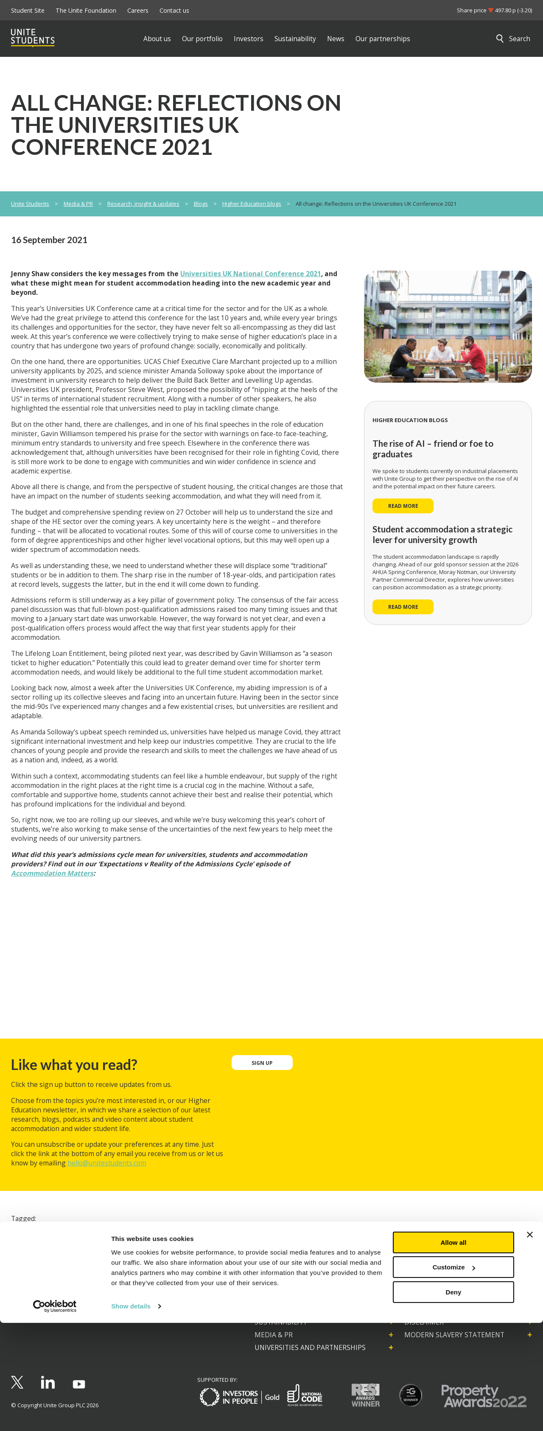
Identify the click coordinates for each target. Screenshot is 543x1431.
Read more (403, 505)
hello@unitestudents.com (106, 1163)
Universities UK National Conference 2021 (250, 273)
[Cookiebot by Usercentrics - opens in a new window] (55, 1414)
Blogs (201, 203)
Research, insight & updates (143, 203)
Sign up (262, 1062)
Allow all (454, 1350)
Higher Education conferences (58, 1234)
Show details (131, 1414)
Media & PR (78, 203)
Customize (454, 1375)
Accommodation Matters (52, 873)
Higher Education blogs (251, 203)
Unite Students (30, 203)
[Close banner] (530, 1343)
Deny (454, 1400)
